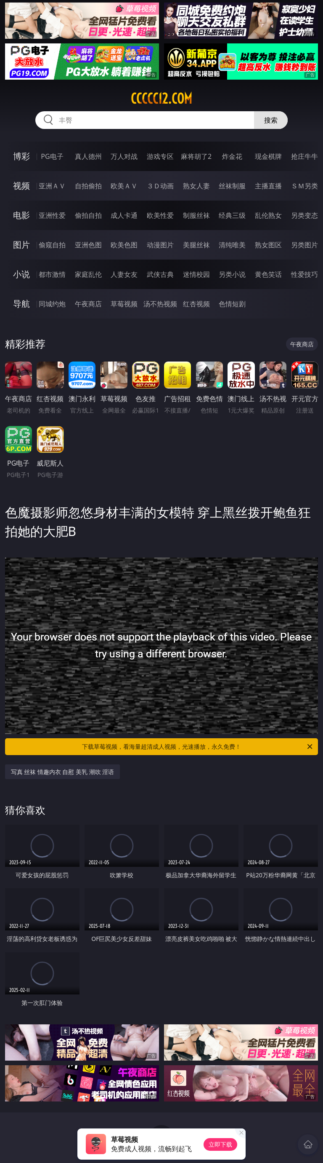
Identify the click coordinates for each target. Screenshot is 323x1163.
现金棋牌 (268, 156)
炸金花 (232, 156)
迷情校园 (196, 274)
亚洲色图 (88, 244)
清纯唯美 (232, 244)
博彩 (21, 156)
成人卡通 (124, 215)
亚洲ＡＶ (52, 185)
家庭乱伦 (88, 274)
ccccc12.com (161, 98)
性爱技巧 (304, 274)
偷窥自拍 (52, 244)
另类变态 (304, 215)
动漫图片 (160, 244)
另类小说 (232, 274)
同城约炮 (52, 303)
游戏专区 (160, 156)
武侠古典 (160, 274)
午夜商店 (88, 303)
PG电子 (52, 156)
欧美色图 (124, 244)
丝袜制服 (232, 185)
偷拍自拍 (88, 215)
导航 (21, 303)
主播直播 (268, 185)
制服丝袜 (196, 215)
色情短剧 (232, 303)
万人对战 (124, 156)
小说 (21, 274)
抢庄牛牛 (304, 156)
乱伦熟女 (268, 215)
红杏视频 (196, 303)
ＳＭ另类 (304, 185)
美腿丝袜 (196, 244)
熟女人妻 (196, 185)
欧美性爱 (160, 215)
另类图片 (304, 244)
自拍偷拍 (88, 185)
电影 (21, 215)
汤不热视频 (160, 303)
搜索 (271, 120)
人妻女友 (124, 274)
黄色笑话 (268, 274)
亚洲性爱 (52, 215)
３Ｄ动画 (160, 185)
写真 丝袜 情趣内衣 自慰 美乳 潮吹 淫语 (62, 772)
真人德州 (88, 156)
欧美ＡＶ (124, 185)
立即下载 (220, 1144)
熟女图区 (268, 244)
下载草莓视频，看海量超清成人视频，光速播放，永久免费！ (198, 747)
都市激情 (52, 274)
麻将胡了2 (196, 156)
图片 (21, 244)
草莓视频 (124, 303)
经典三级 (232, 215)
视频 (21, 185)
